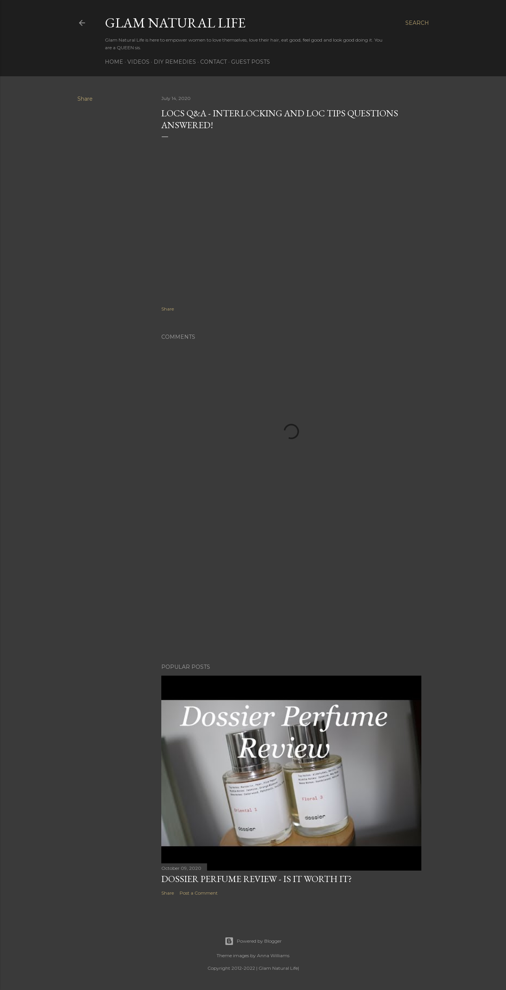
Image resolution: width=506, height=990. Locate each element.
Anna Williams (273, 955)
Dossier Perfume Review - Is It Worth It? (256, 879)
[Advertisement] (291, 591)
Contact (213, 61)
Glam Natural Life (175, 23)
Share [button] (85, 98)
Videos (138, 61)
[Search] (417, 23)
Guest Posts (250, 61)
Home (114, 61)
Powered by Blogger (253, 941)
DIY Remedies (175, 61)
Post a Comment (199, 893)
